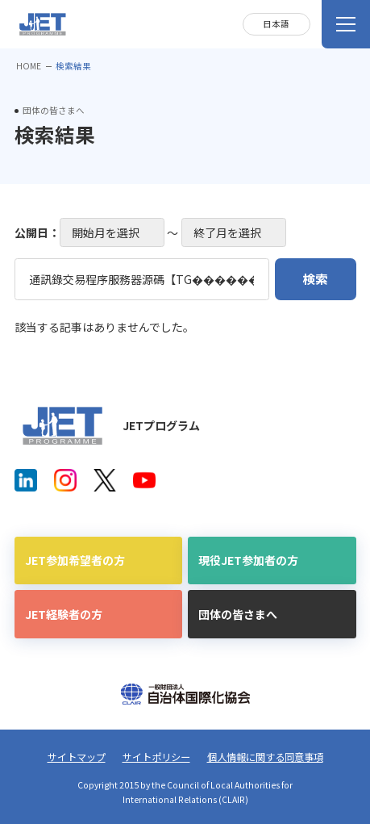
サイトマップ (77, 757)
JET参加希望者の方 (75, 560)
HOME (28, 66)
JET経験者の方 (63, 614)
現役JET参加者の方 (248, 560)
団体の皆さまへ (237, 614)
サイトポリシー (156, 757)
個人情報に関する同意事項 (265, 757)
